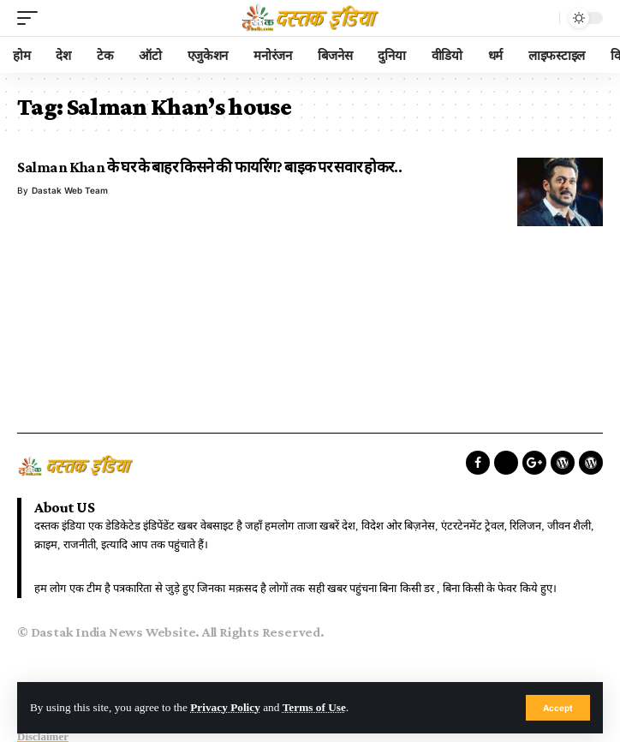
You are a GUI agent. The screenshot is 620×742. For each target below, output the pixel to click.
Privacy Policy (225, 707)
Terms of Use (314, 707)
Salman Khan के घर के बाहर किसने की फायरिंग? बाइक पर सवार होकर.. (209, 167)
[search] (542, 18)
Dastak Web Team (70, 190)
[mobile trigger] (31, 18)
